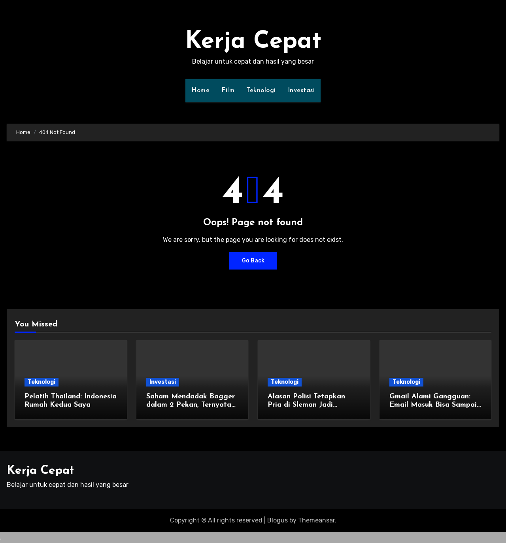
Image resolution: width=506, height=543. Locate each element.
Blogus (277, 520)
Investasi (301, 90)
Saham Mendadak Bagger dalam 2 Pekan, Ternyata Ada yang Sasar (190, 405)
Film (227, 90)
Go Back (253, 260)
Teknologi (261, 90)
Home (200, 90)
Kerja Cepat (253, 42)
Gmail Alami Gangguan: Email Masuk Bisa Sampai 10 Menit (433, 405)
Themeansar (316, 520)
